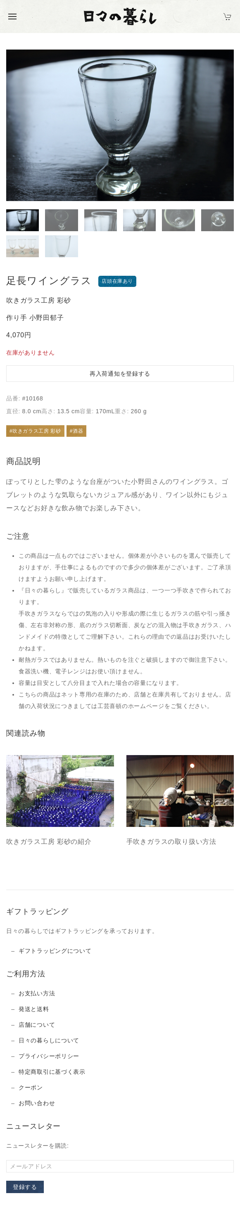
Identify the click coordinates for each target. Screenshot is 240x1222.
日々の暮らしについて (49, 1040)
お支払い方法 (37, 993)
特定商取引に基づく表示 (52, 1071)
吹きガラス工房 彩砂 (38, 300)
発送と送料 (34, 1009)
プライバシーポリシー (49, 1056)
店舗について (37, 1024)
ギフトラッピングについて (55, 950)
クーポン (31, 1087)
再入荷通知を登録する (120, 373)
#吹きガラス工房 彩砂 (35, 431)
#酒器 (76, 431)
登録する (25, 1187)
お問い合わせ (37, 1103)
